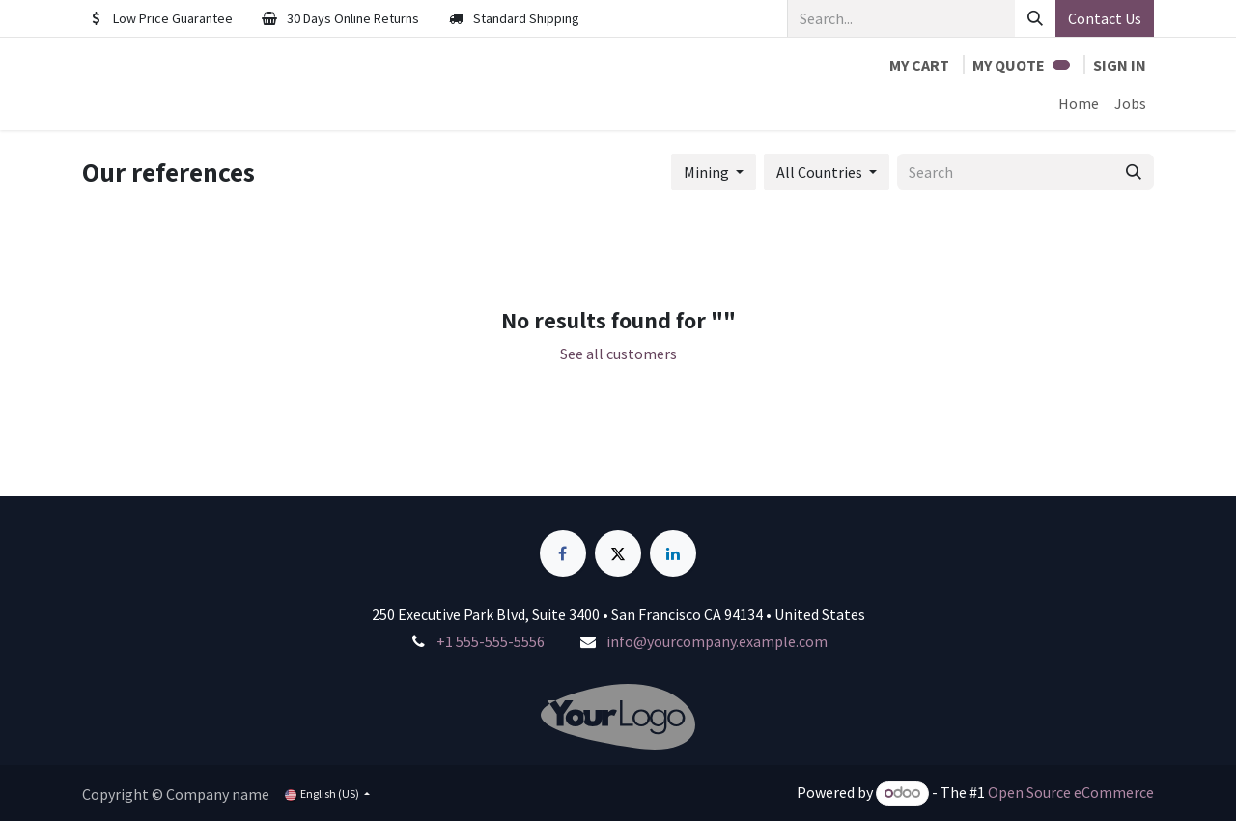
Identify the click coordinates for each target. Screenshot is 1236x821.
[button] (713, 172)
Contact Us (1104, 18)
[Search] (1035, 18)
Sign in (1119, 64)
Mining (706, 172)
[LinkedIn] (673, 553)
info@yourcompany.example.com (717, 641)
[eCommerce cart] (919, 64)
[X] (618, 553)
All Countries (819, 172)
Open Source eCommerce (1071, 792)
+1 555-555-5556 (490, 641)
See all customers (618, 353)
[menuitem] (1079, 103)
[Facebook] (563, 553)
